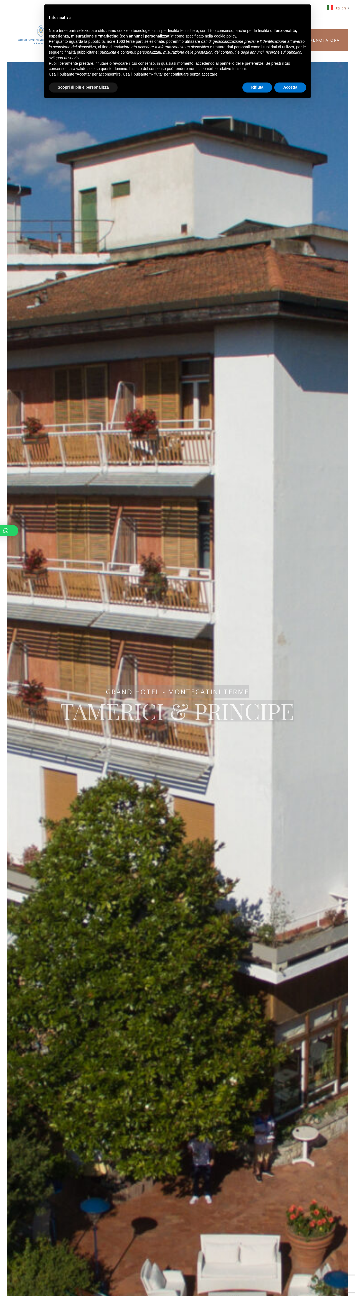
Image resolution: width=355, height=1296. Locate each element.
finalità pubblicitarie (81, 52)
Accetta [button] (290, 87)
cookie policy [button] (225, 36)
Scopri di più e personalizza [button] (83, 87)
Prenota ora (323, 40)
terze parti (134, 41)
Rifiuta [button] (257, 87)
